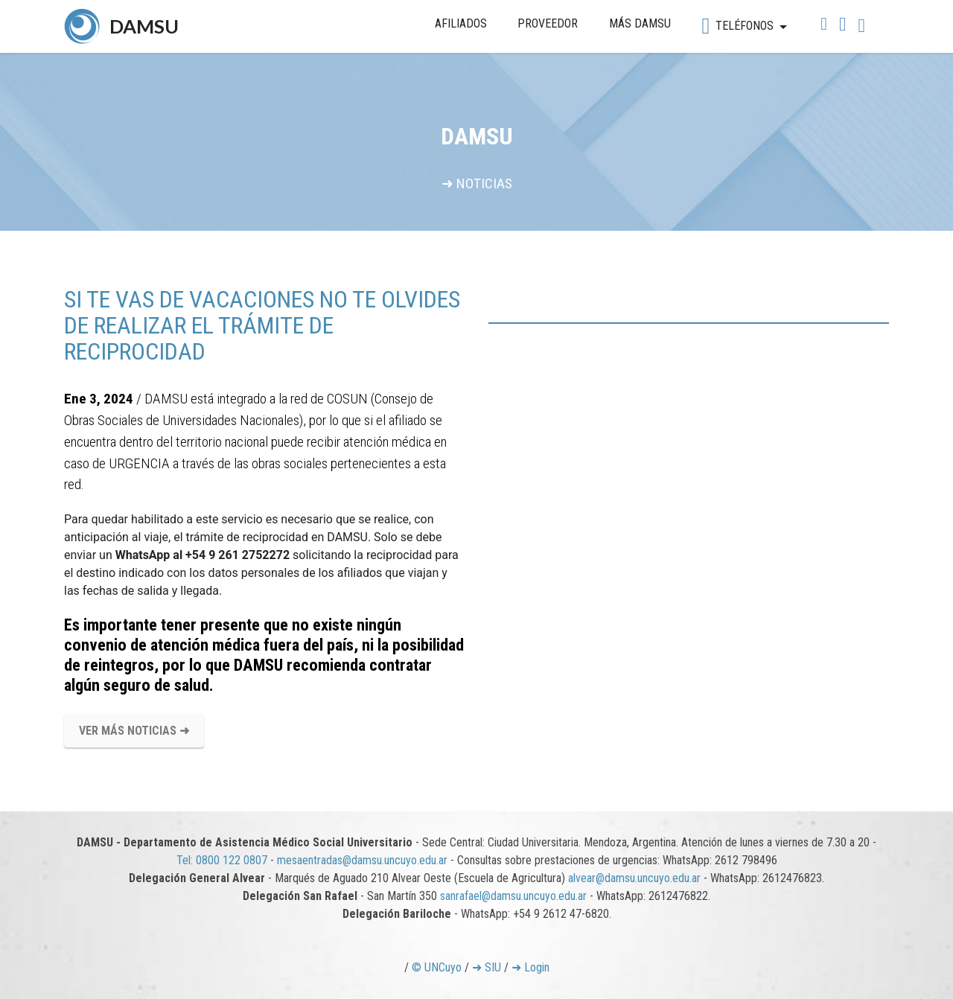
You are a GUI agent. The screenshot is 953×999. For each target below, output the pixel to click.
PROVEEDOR (547, 23)
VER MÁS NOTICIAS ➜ (134, 731)
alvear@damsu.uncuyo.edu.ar (634, 878)
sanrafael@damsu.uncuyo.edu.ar (513, 896)
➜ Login (530, 967)
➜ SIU (486, 967)
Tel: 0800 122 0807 (221, 860)
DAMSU (144, 26)
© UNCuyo (437, 967)
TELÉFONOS (737, 26)
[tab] (688, 323)
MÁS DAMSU (640, 23)
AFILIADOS (461, 23)
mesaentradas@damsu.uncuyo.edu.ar (362, 860)
